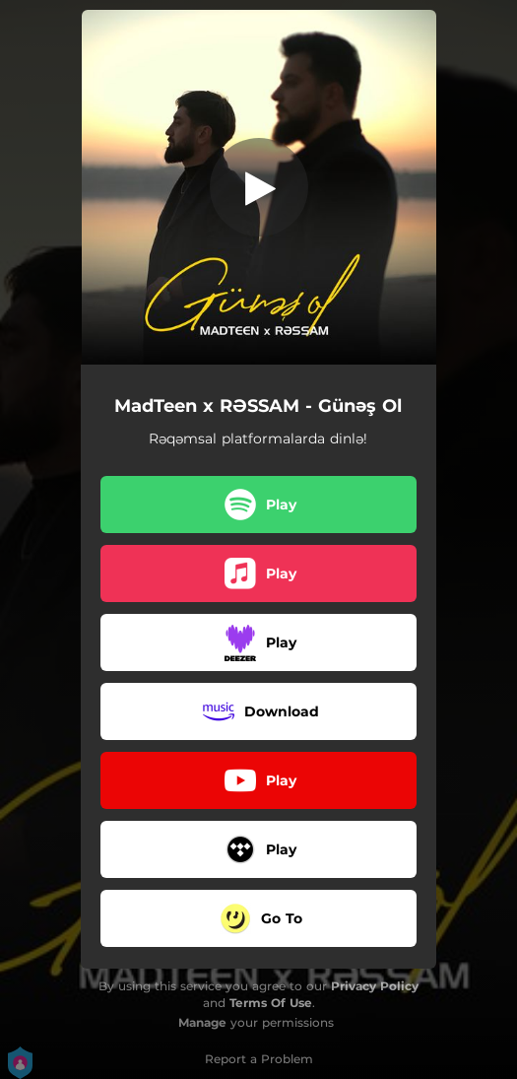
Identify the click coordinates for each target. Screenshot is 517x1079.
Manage (202, 1022)
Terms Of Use (270, 1002)
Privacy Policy (375, 985)
